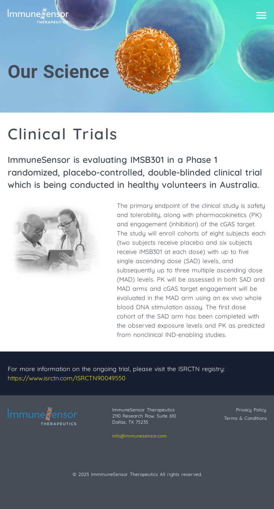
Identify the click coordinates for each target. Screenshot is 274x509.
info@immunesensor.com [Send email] (139, 436)
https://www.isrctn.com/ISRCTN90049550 (67, 378)
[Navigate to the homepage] (125, 15)
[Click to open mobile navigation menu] (261, 15)
